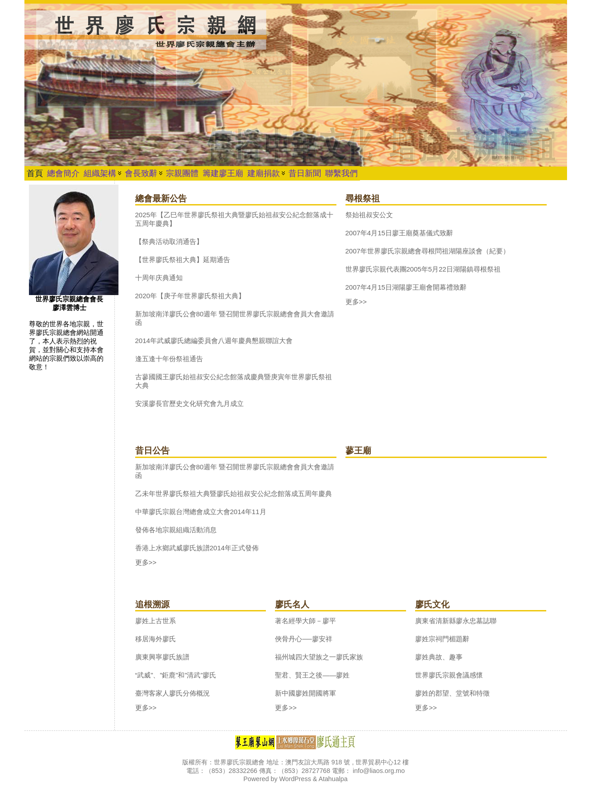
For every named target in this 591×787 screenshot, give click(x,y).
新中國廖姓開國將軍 (305, 693)
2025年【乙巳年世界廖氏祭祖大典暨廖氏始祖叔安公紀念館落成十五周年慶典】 (234, 219)
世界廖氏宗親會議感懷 (449, 675)
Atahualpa (332, 778)
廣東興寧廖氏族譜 (162, 657)
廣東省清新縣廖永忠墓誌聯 (455, 621)
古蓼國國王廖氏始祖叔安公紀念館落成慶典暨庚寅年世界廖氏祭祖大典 (233, 381)
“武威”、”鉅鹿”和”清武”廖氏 (176, 675)
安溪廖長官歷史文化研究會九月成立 (189, 403)
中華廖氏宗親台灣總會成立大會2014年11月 (200, 511)
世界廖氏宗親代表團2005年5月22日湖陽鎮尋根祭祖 (423, 269)
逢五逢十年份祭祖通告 (169, 358)
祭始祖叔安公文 (369, 215)
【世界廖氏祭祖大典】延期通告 (182, 259)
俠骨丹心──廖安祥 (303, 639)
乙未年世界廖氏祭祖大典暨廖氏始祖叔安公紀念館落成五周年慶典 (233, 493)
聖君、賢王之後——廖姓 (312, 675)
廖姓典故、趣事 (439, 657)
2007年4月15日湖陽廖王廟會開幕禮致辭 (406, 287)
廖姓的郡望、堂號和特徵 (452, 693)
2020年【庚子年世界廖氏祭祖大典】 (190, 296)
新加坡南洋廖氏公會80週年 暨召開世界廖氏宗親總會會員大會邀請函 (235, 318)
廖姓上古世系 (155, 621)
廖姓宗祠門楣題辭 (442, 639)
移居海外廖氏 (155, 639)
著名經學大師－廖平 (305, 621)
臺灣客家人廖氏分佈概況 (172, 693)
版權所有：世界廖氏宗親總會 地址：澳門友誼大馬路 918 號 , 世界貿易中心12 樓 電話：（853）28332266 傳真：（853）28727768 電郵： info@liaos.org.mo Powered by (295, 770)
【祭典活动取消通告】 (169, 241)
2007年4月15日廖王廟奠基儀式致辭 (399, 233)
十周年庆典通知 (159, 277)
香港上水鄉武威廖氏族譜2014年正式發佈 (197, 548)
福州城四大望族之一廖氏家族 (319, 657)
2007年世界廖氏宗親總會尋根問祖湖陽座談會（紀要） (427, 251)
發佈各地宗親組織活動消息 (176, 530)
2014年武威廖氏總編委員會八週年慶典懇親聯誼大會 (214, 340)
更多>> (356, 301)
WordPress (295, 778)
